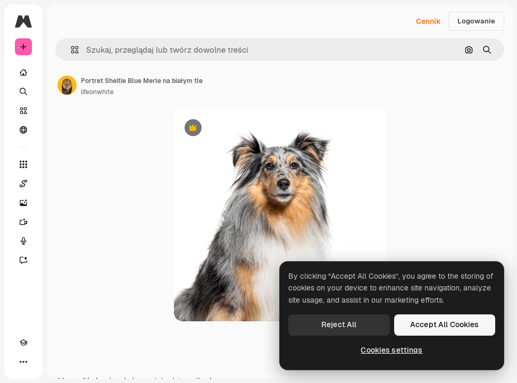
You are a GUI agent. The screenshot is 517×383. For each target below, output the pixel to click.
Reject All (338, 324)
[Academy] (23, 342)
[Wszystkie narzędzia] (23, 164)
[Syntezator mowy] (23, 240)
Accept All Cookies (444, 324)
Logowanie (476, 21)
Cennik (428, 21)
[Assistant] (23, 260)
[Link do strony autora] (67, 85)
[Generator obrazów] (23, 202)
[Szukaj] (23, 91)
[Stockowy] (23, 110)
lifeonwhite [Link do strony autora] (97, 92)
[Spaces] (23, 183)
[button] (70, 50)
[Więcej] (23, 361)
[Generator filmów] (23, 221)
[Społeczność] (23, 129)
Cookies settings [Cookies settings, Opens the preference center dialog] (391, 350)
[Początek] (23, 72)
